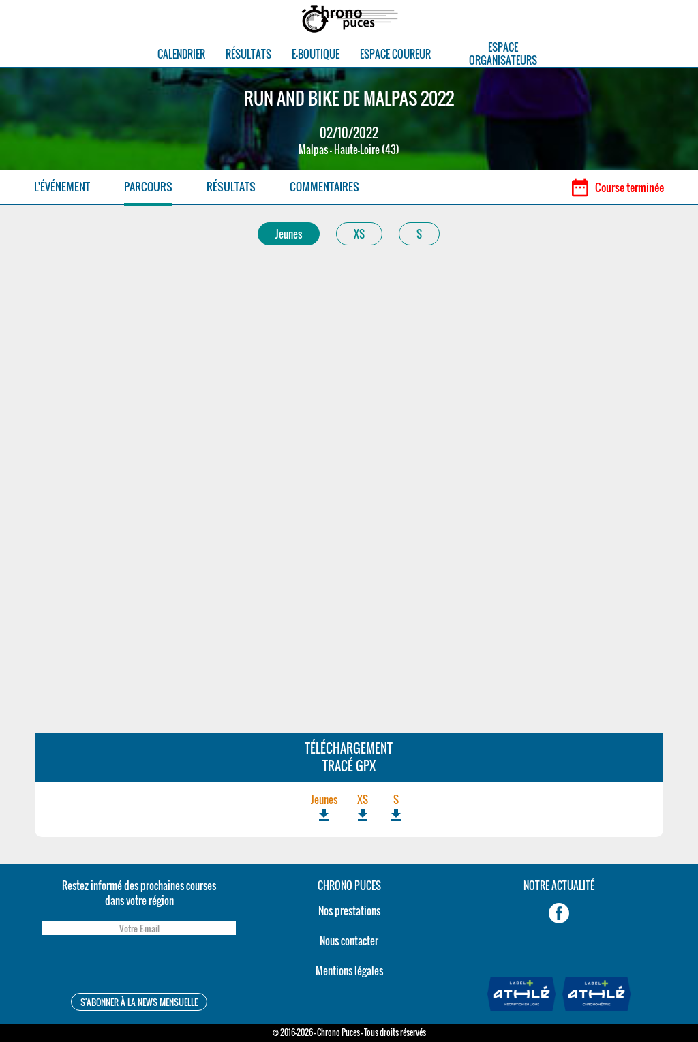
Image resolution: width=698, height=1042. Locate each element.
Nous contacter (349, 940)
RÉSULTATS (248, 54)
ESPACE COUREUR (395, 54)
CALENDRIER (181, 54)
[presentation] (139, 966)
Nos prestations (349, 910)
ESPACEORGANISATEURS (503, 54)
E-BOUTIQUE (315, 54)
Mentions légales (349, 970)
